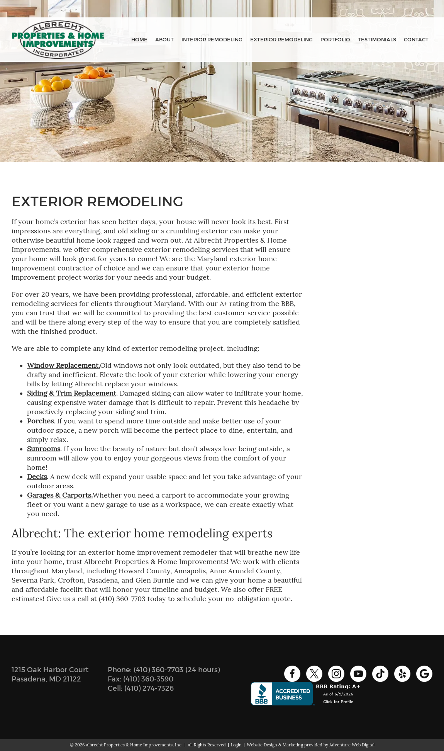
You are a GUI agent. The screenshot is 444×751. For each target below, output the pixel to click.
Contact (416, 39)
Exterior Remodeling (281, 39)
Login (236, 745)
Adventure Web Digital (352, 745)
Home (139, 39)
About (164, 39)
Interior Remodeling (211, 39)
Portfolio (335, 39)
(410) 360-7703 (158, 670)
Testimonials (377, 39)
